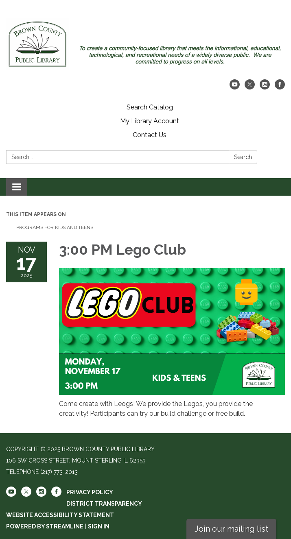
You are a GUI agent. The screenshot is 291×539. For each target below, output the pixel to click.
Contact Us (149, 135)
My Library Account (149, 121)
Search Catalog (150, 107)
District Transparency (104, 503)
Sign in (98, 526)
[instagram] (265, 87)
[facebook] (280, 87)
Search (243, 157)
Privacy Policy (89, 492)
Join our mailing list (231, 529)
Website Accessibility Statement (60, 515)
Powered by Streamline (44, 526)
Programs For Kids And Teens (54, 227)
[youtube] (235, 87)
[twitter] (250, 87)
